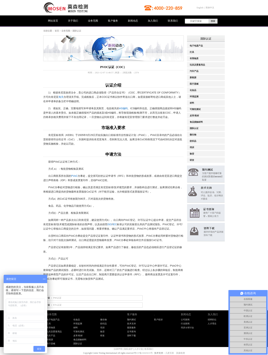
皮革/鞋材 (194, 115)
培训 (192, 147)
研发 (192, 160)
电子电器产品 (196, 45)
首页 (57, 31)
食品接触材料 (196, 122)
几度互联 (169, 353)
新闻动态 (133, 20)
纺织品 (193, 141)
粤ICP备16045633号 (143, 353)
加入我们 (153, 20)
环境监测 (194, 96)
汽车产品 (194, 71)
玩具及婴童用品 (197, 65)
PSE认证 (57, 298)
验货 (192, 153)
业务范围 (93, 20)
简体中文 (210, 7)
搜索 (213, 21)
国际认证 (76, 31)
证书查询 (131, 331)
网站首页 (53, 20)
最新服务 (131, 327)
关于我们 (73, 20)
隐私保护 (128, 349)
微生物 (193, 134)
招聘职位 (212, 319)
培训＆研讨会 (187, 327)
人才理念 (212, 323)
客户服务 (113, 20)
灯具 (192, 52)
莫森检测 (180, 353)
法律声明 (118, 349)
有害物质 (194, 58)
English (200, 7)
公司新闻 (185, 319)
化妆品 (193, 90)
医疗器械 (194, 84)
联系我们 (173, 20)
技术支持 (131, 323)
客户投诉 (158, 319)
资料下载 (131, 335)
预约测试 (131, 319)
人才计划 (138, 349)
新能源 (193, 77)
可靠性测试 (195, 109)
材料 (192, 103)
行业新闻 (185, 323)
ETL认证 (57, 305)
